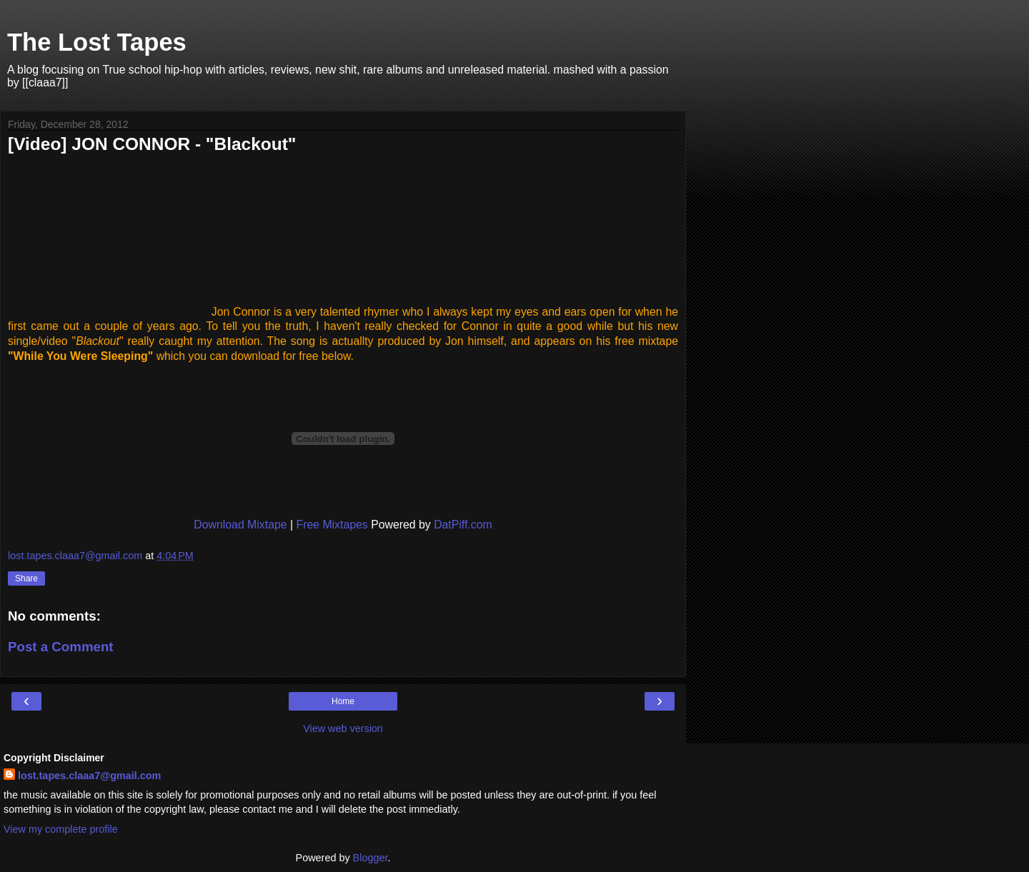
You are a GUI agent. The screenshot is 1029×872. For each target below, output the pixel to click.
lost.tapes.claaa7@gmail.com (89, 775)
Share (26, 578)
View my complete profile (61, 829)
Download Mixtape (240, 524)
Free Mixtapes (331, 524)
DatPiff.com (463, 524)
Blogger (370, 857)
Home (343, 701)
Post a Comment (61, 646)
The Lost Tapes (97, 42)
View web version (343, 728)
